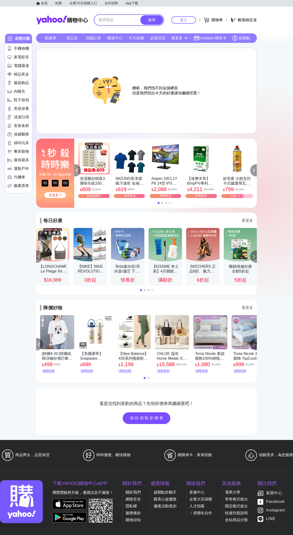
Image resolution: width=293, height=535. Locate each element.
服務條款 (133, 513)
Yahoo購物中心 (62, 20)
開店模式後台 (236, 506)
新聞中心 (274, 493)
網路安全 (133, 499)
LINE (271, 519)
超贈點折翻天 (165, 492)
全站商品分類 (236, 520)
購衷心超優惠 (165, 499)
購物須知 (133, 520)
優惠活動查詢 (165, 506)
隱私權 (131, 506)
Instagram (275, 510)
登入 (183, 20)
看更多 (179, 38)
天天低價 (136, 38)
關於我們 (133, 492)
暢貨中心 (114, 38)
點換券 (50, 38)
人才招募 (197, 506)
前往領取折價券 (147, 418)
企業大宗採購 (200, 499)
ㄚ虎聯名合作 (200, 513)
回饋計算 (93, 38)
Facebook (275, 502)
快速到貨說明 (236, 513)
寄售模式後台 (236, 499)
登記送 (72, 38)
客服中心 (197, 492)
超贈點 (241, 38)
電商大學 (232, 492)
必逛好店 (158, 38)
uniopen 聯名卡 (210, 38)
